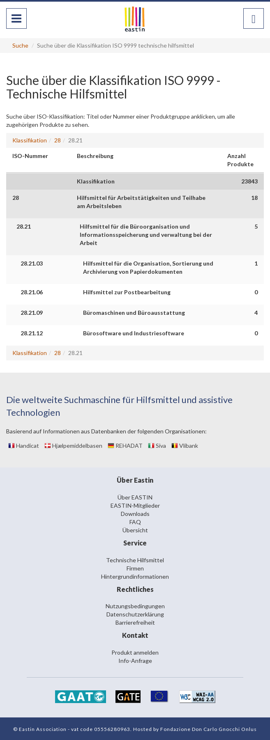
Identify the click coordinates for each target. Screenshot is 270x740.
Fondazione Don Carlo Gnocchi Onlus (208, 729)
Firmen (135, 568)
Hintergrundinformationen (135, 576)
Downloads (135, 513)
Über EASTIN (135, 497)
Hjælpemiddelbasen (73, 445)
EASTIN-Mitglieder (135, 505)
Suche (20, 45)
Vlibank (184, 445)
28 (57, 140)
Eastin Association (43, 729)
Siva (157, 445)
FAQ (135, 521)
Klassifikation (29, 140)
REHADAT (125, 445)
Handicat (23, 445)
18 (254, 197)
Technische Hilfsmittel (135, 560)
